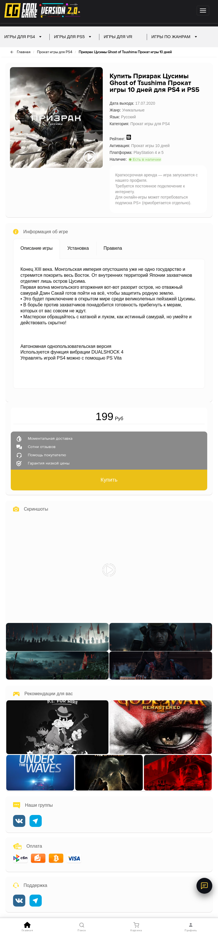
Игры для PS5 (72, 36)
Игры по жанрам (174, 36)
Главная (23, 52)
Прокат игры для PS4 (54, 52)
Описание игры (36, 248)
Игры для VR (121, 36)
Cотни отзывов (42, 447)
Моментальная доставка (50, 438)
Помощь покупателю (47, 455)
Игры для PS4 (22, 36)
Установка (78, 248)
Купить (108, 480)
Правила (113, 248)
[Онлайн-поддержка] (204, 886)
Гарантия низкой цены (49, 463)
